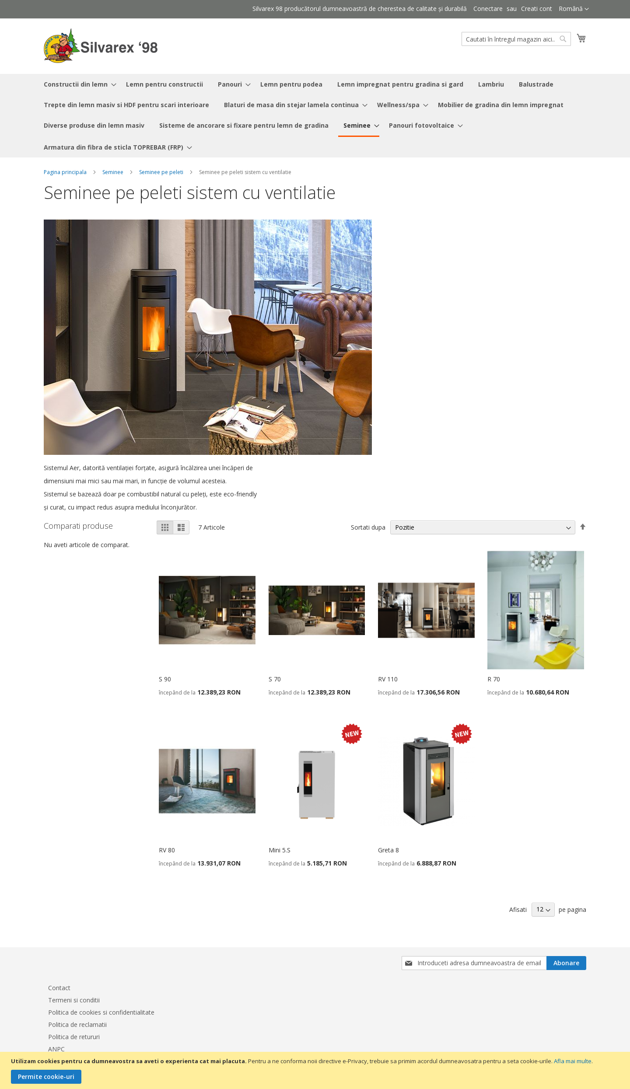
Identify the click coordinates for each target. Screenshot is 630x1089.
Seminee (112, 172)
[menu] (315, 115)
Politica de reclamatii (77, 1024)
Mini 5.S (279, 850)
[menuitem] (77, 84)
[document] (316, 1070)
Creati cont (536, 8)
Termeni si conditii (74, 1000)
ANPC (56, 1049)
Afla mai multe (573, 1061)
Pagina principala (65, 172)
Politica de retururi (74, 1037)
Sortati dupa (368, 527)
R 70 (493, 679)
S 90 (165, 679)
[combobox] (516, 39)
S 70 (275, 679)
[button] (574, 9)
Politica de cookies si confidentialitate (101, 1012)
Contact (59, 988)
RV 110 (388, 679)
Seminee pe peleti (161, 172)
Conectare (488, 8)
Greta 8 (388, 850)
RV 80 (167, 850)
